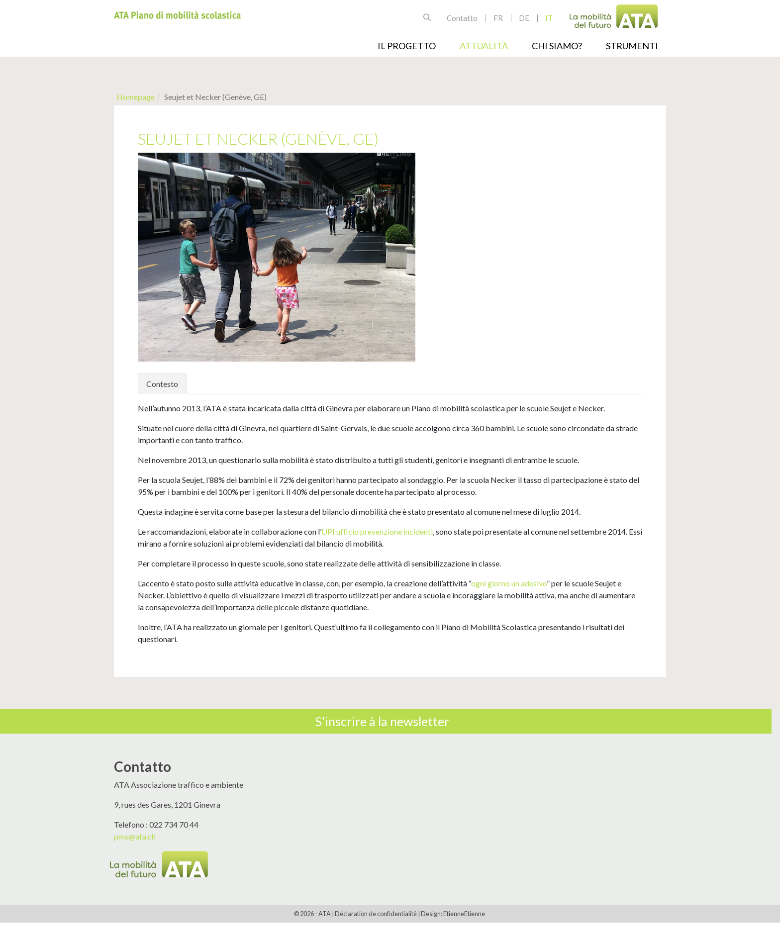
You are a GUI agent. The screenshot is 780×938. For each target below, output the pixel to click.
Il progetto (407, 45)
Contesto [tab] (162, 383)
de (524, 17)
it (549, 17)
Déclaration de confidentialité (376, 914)
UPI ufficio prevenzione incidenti (377, 531)
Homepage (135, 96)
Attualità (484, 45)
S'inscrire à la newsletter (382, 721)
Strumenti (632, 45)
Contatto (462, 17)
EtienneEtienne (464, 914)
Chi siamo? (557, 45)
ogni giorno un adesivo (509, 583)
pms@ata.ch (135, 836)
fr (498, 17)
